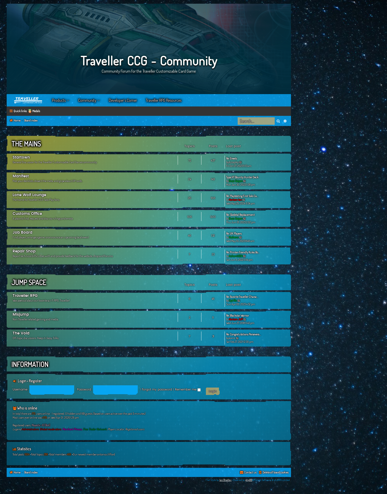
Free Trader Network (95, 429)
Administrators (30, 429)
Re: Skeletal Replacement (240, 215)
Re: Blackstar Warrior (237, 315)
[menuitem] (273, 472)
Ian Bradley (225, 480)
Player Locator (116, 429)
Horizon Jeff (236, 319)
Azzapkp (234, 162)
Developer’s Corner (123, 100)
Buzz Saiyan (236, 181)
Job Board (22, 232)
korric (232, 338)
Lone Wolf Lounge (29, 195)
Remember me (188, 389)
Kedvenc (234, 237)
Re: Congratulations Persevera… (243, 334)
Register (35, 380)
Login (22, 380)
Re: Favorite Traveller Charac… (242, 297)
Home (28, 100)
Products (59, 100)
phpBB (248, 480)
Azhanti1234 (236, 256)
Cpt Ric (233, 300)
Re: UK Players (234, 233)
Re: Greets (231, 158)
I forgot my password (156, 389)
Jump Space (28, 282)
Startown (21, 157)
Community (87, 100)
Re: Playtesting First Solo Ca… (242, 196)
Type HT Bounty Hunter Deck (242, 177)
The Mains (26, 143)
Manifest (21, 176)
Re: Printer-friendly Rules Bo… (242, 252)
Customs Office (27, 214)
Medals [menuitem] (36, 111)
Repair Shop (24, 251)
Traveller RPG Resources (163, 100)
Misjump (21, 314)
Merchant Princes (72, 429)
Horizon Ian (235, 200)
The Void (21, 333)
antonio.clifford (106, 454)
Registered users (134, 429)
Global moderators (50, 429)
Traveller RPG (25, 296)
